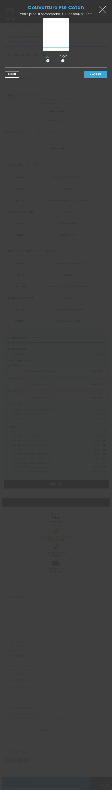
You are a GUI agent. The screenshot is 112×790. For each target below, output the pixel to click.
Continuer (95, 74)
